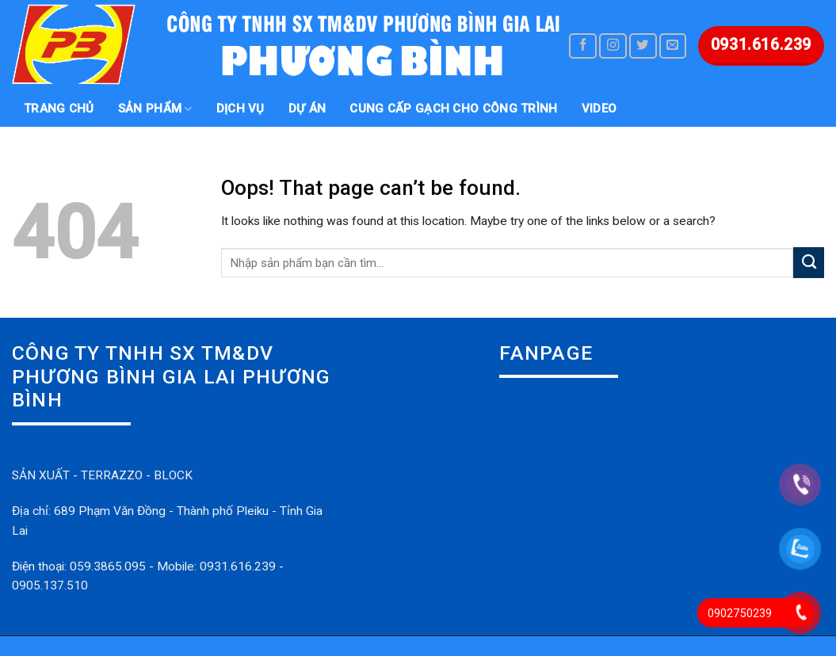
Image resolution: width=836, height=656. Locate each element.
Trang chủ (59, 108)
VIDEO (599, 108)
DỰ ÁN (307, 108)
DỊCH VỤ (240, 108)
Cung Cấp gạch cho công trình (453, 108)
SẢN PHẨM (155, 108)
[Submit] (808, 262)
